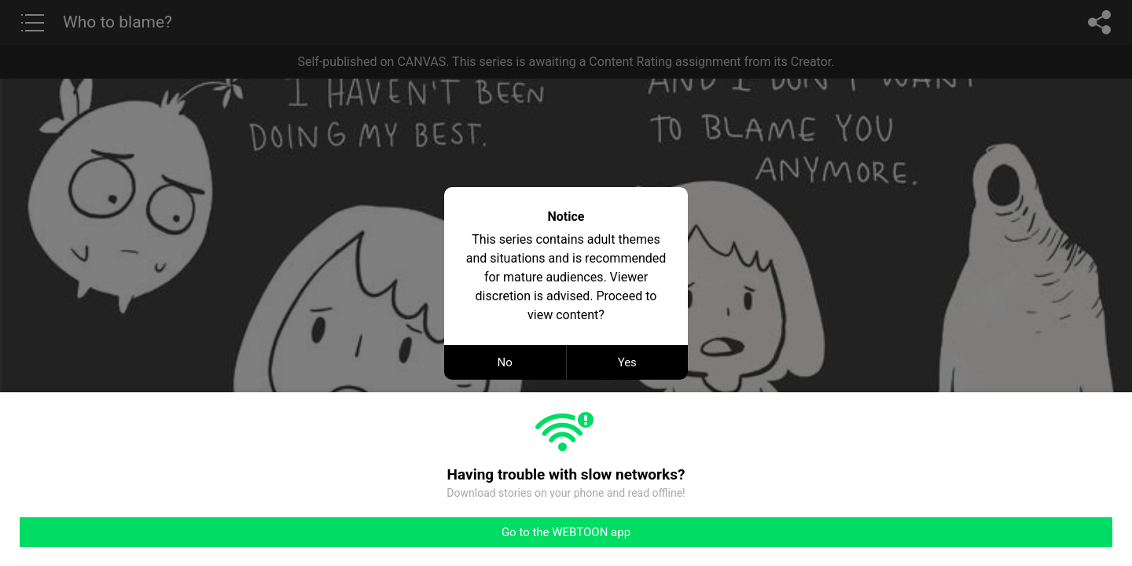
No (505, 362)
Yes (627, 362)
